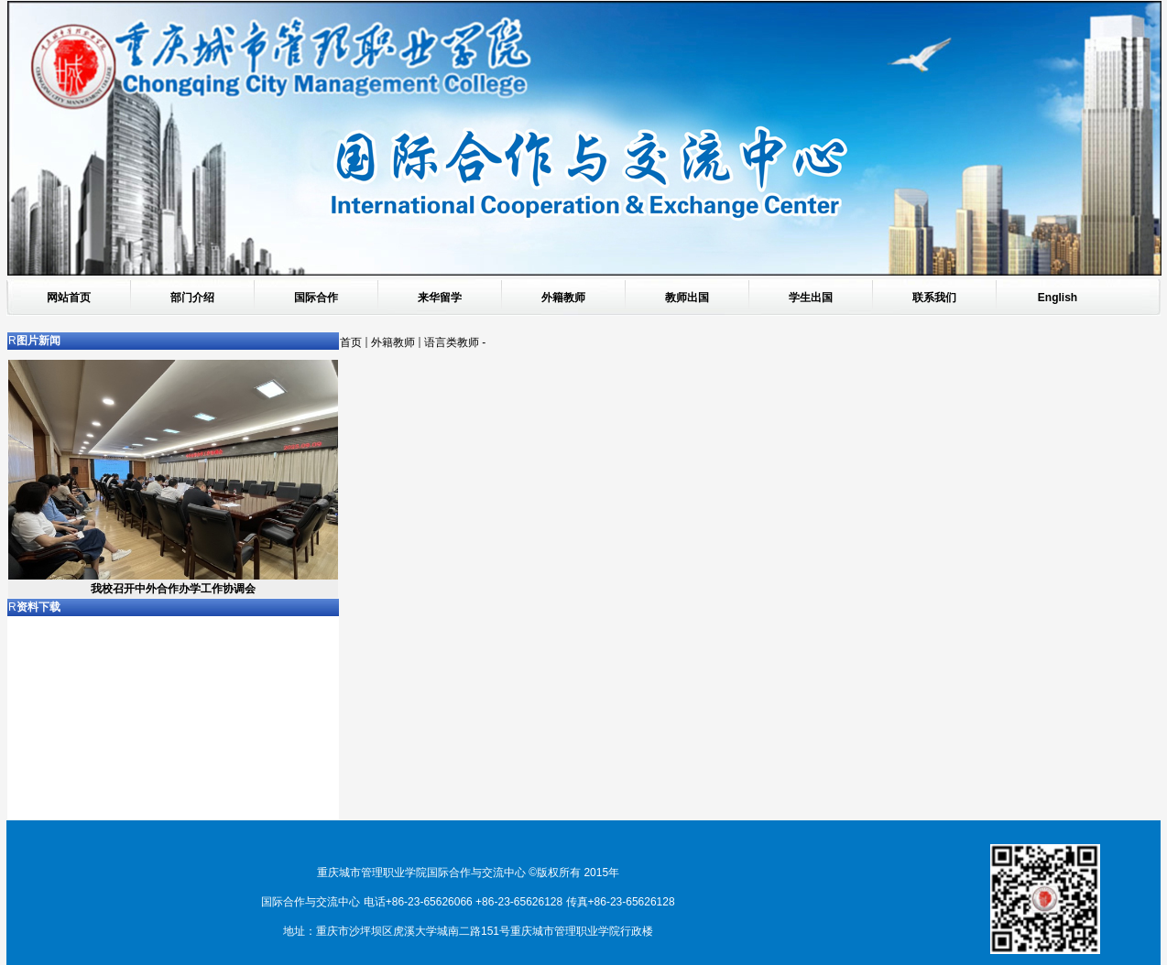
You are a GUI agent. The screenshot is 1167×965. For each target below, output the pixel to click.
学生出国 (811, 297)
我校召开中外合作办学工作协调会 (173, 588)
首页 (351, 342)
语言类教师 (451, 342)
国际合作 (316, 297)
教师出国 (687, 297)
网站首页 (69, 297)
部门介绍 (192, 297)
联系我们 (934, 297)
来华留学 (440, 297)
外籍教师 (563, 297)
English (1057, 297)
